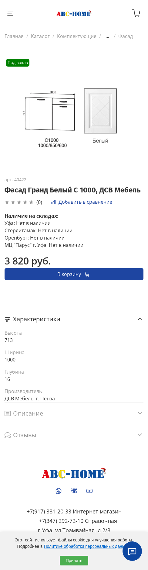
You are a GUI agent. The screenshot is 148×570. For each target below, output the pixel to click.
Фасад (125, 36)
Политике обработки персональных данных (87, 546)
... (107, 36)
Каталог (40, 36)
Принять (74, 560)
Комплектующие (76, 36)
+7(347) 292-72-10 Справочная (78, 520)
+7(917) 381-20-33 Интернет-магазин (74, 511)
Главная (14, 36)
